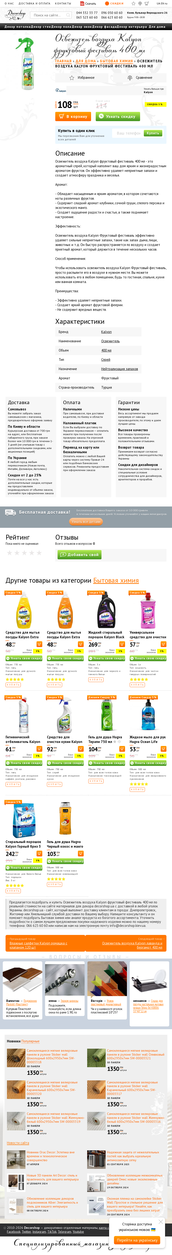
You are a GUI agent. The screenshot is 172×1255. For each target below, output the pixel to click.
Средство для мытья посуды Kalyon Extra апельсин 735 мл (64, 637)
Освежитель (110, 341)
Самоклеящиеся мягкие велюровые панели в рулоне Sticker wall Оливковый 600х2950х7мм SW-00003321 (135, 1054)
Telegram (64, 1232)
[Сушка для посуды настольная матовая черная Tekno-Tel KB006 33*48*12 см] (149, 979)
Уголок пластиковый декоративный (106, 1002)
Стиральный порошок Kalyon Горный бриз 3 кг (23, 846)
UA (158, 3)
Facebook (13, 1232)
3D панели (33, 1066)
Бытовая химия (116, 580)
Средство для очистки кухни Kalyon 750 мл (64, 742)
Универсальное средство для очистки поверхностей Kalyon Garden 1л (148, 639)
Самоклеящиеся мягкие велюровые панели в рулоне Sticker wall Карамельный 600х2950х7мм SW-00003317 (132, 1088)
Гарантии (129, 402)
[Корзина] (147, 3)
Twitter (26, 1232)
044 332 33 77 (87, 13)
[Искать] (68, 15)
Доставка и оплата (34, 3)
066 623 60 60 (112, 17)
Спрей (105, 359)
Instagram (39, 1232)
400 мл (106, 350)
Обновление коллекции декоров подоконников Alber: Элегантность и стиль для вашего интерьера (52, 1202)
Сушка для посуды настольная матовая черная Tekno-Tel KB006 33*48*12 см (148, 1006)
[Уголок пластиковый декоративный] (107, 979)
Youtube (78, 1232)
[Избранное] (133, 3)
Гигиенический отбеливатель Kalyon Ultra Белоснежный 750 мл (23, 744)
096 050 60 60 (112, 13)
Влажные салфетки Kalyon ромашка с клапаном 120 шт (38, 945)
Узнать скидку (116, 116)
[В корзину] (39, 644)
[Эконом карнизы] (65, 979)
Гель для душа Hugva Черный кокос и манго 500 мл (65, 846)
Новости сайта (18, 1143)
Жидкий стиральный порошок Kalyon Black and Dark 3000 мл (106, 637)
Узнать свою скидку (26, 658)
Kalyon (148, 92)
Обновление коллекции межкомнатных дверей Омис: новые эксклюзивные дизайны (135, 1179)
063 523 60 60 (87, 17)
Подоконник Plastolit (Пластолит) (21, 1002)
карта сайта (107, 1228)
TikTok (51, 1232)
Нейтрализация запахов (119, 369)
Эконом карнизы (69, 1001)
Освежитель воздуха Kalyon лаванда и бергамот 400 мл (132, 945)
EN (162, 3)
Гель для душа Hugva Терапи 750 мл (105, 739)
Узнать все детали (86, 521)
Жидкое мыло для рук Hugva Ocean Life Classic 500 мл (148, 742)
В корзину (73, 116)
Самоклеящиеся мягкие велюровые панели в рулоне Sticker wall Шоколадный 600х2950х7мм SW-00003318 (52, 1056)
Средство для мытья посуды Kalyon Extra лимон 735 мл (23, 637)
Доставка (19, 402)
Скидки (114, 3)
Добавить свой (79, 554)
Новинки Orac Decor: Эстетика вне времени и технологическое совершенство (51, 1156)
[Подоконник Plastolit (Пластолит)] (22, 979)
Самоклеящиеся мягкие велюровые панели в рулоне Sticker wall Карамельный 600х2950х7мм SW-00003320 (52, 1088)
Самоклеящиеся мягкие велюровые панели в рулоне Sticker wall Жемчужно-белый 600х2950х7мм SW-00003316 (136, 1118)
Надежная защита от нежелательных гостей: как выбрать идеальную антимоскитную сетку (133, 1156)
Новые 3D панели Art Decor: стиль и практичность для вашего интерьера (53, 1177)
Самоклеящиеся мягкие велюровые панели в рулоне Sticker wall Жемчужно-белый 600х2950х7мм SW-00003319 (56, 1118)
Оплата (71, 402)
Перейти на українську (137, 1240)
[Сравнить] (140, 3)
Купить (153, 133)
